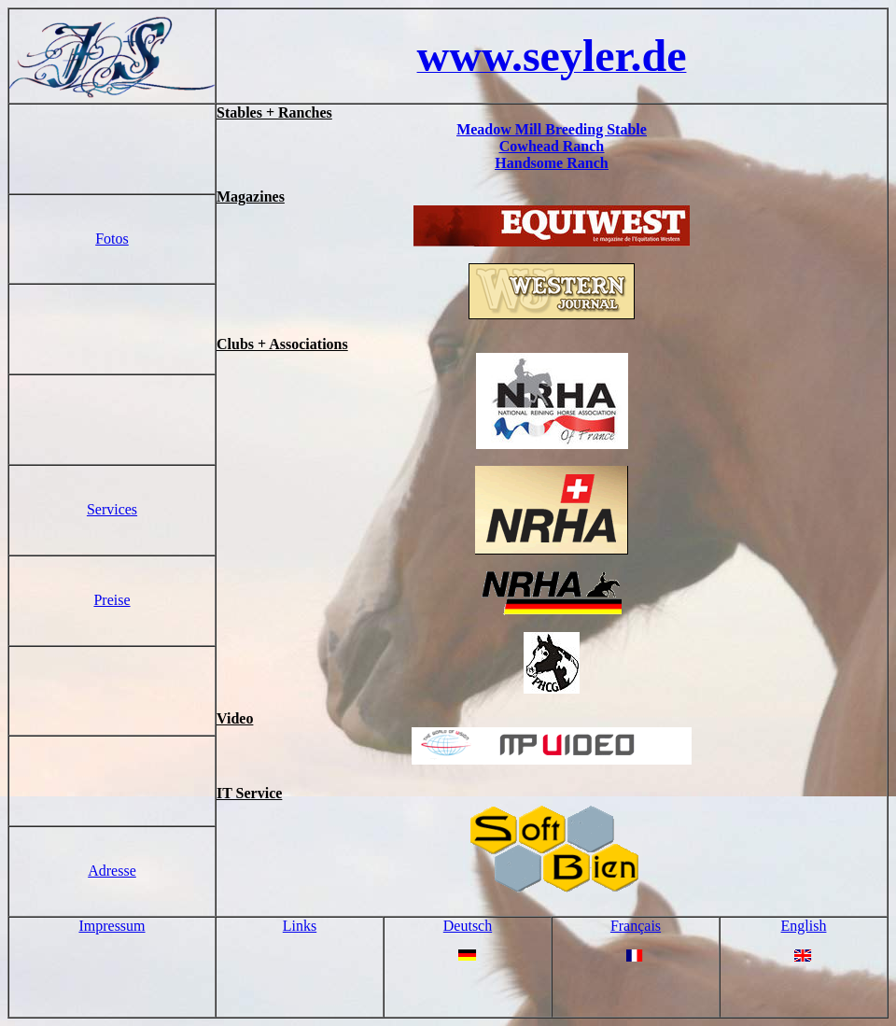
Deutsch (467, 926)
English (804, 926)
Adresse (112, 870)
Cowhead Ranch (551, 146)
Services (112, 509)
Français (635, 926)
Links (299, 926)
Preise (111, 600)
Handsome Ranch (551, 163)
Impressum (111, 926)
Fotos (112, 238)
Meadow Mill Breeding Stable (551, 129)
